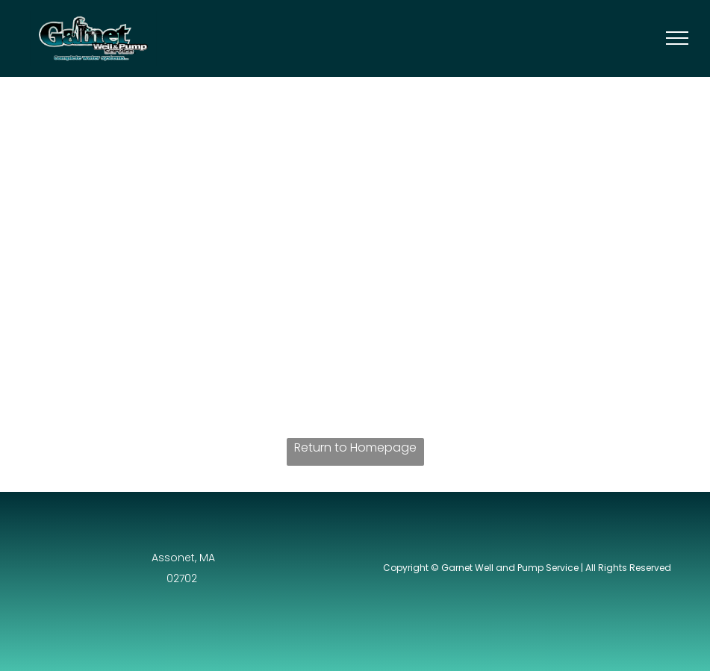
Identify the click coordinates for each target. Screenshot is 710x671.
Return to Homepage (355, 447)
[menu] (677, 38)
